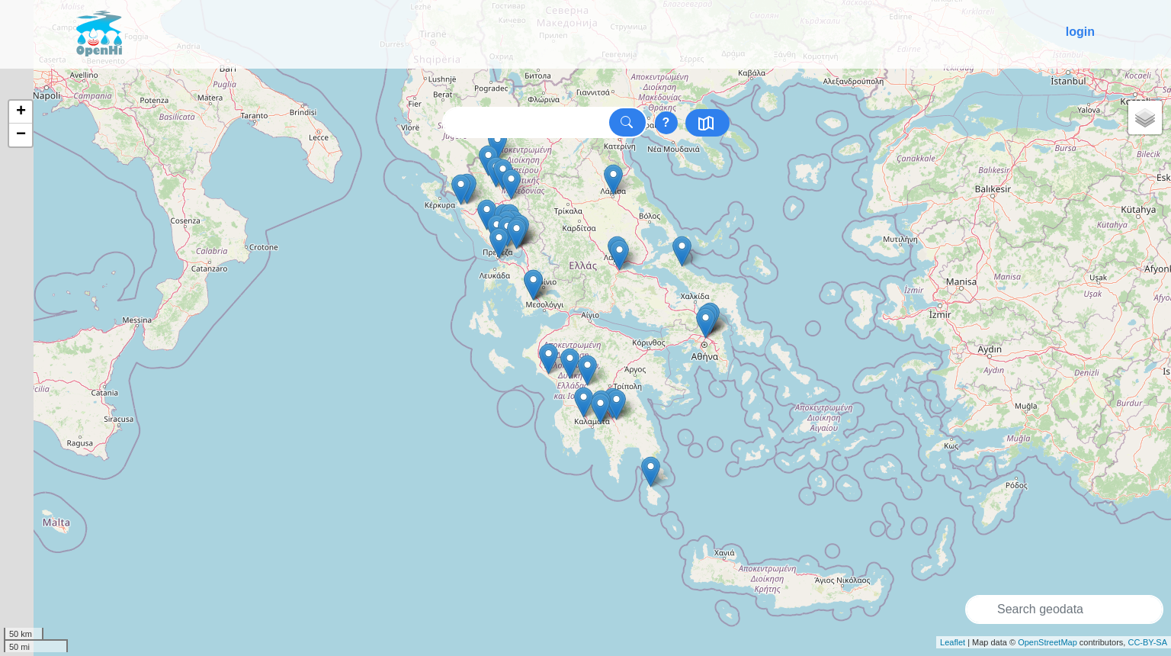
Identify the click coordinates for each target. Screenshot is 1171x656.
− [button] (21, 135)
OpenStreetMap (1047, 642)
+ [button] (21, 112)
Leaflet (952, 642)
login (1080, 31)
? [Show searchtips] (666, 122)
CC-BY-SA (1147, 642)
